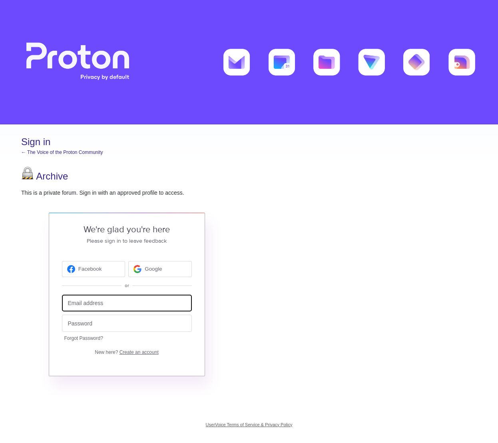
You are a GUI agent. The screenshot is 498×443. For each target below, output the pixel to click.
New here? (126, 352)
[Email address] (127, 303)
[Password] (127, 323)
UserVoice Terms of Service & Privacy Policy (249, 424)
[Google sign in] (160, 269)
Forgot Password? (83, 338)
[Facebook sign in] (93, 269)
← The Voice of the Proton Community (62, 152)
